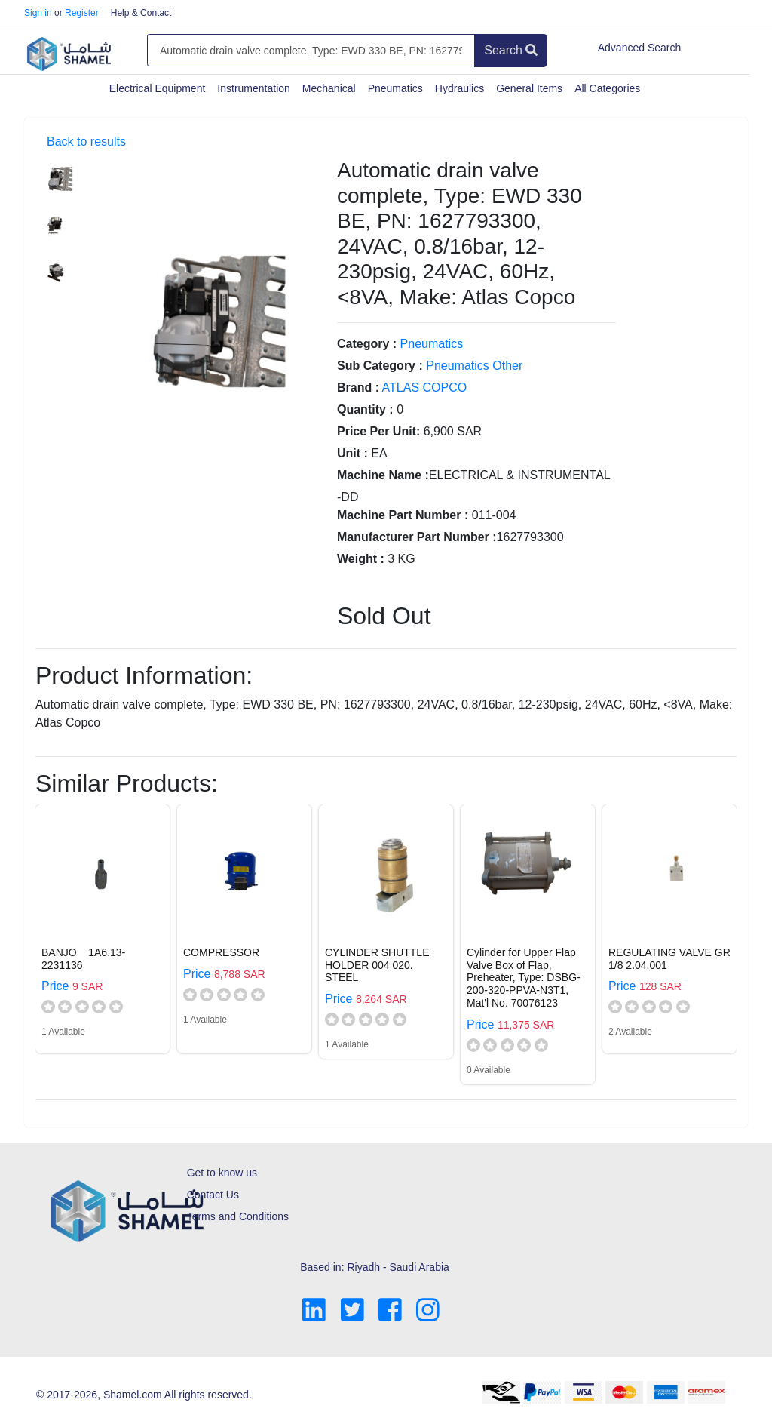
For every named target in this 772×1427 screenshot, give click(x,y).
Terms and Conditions (238, 1216)
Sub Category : (380, 365)
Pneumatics (395, 88)
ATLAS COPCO (424, 387)
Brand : (358, 387)
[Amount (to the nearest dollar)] (311, 50)
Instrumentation (253, 88)
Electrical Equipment (157, 88)
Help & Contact (141, 13)
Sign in (38, 13)
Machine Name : (383, 475)
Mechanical (329, 88)
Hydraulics (459, 88)
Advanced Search (640, 48)
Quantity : (365, 409)
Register (82, 13)
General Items (529, 88)
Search (511, 50)
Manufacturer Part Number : (417, 537)
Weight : (360, 558)
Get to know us (222, 1173)
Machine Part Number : (402, 515)
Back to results (86, 141)
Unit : (352, 453)
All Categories (607, 88)
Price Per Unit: (378, 431)
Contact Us (213, 1195)
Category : (367, 343)
